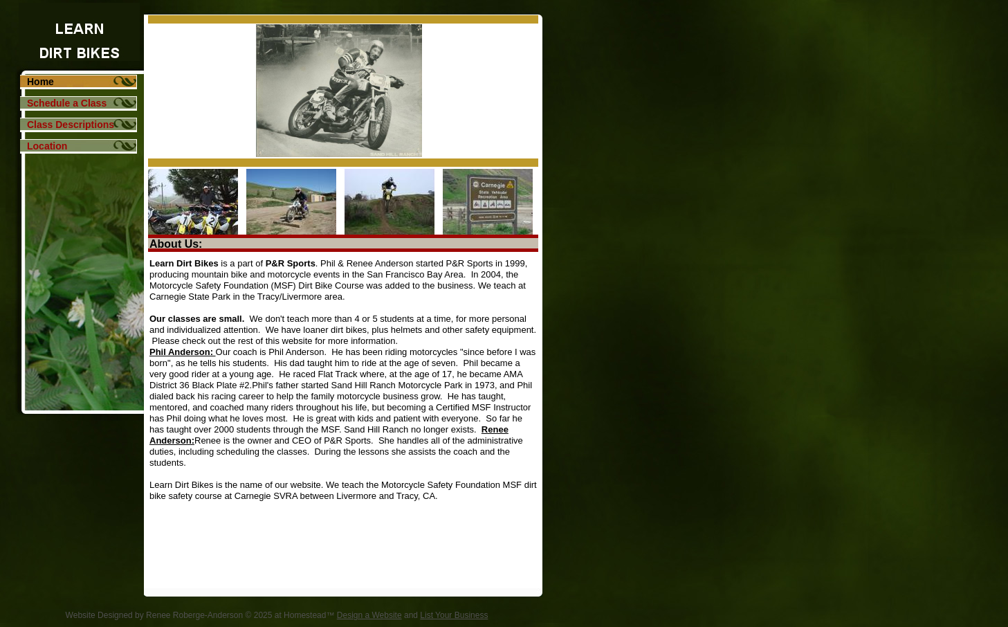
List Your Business (454, 615)
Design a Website (369, 615)
